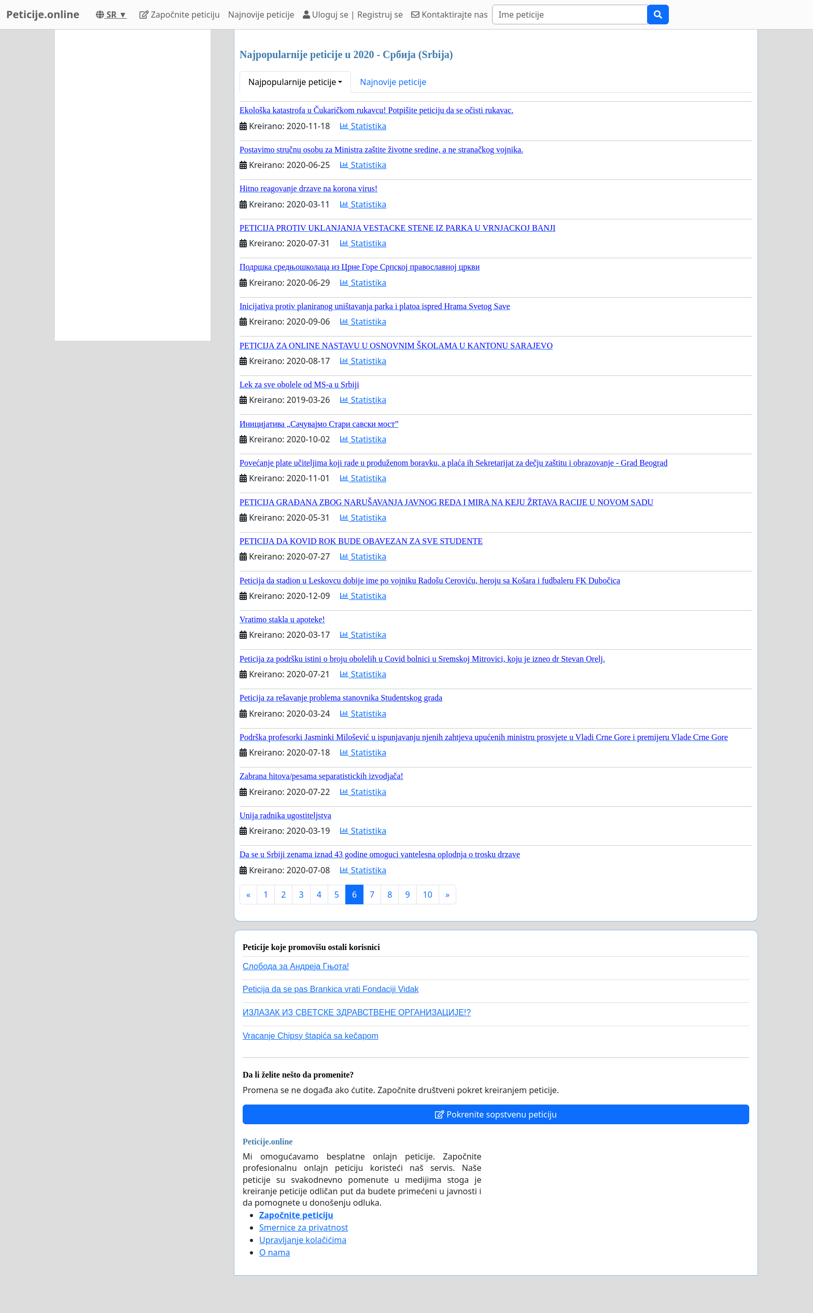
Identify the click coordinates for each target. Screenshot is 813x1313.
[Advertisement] (133, 185)
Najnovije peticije (261, 14)
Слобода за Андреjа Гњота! (296, 966)
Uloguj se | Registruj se (353, 14)
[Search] (570, 14)
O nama (274, 1252)
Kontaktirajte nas (449, 14)
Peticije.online (42, 14)
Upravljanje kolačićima (302, 1240)
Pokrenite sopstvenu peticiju (496, 1114)
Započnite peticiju (179, 14)
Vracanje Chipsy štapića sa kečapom (311, 1035)
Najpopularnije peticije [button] (292, 82)
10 (427, 894)
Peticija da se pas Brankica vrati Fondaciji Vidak (330, 989)
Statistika (363, 126)
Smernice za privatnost (303, 1227)
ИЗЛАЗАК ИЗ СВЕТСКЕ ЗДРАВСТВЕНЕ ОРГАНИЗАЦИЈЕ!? (357, 1012)
